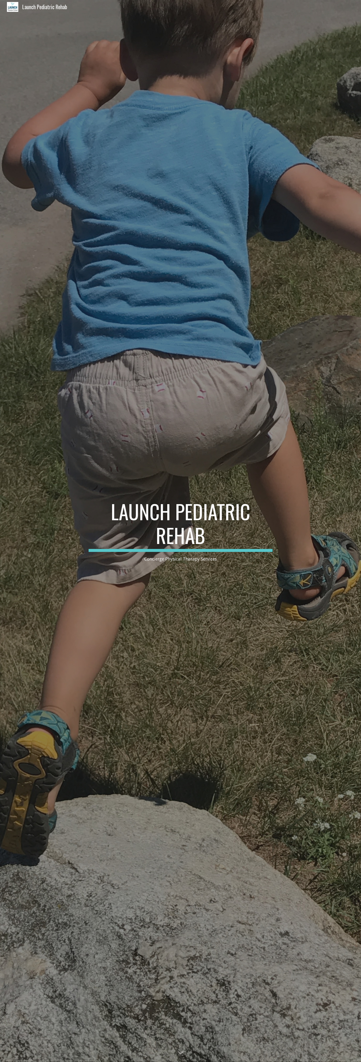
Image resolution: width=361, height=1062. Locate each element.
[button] (181, 1053)
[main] (181, 531)
